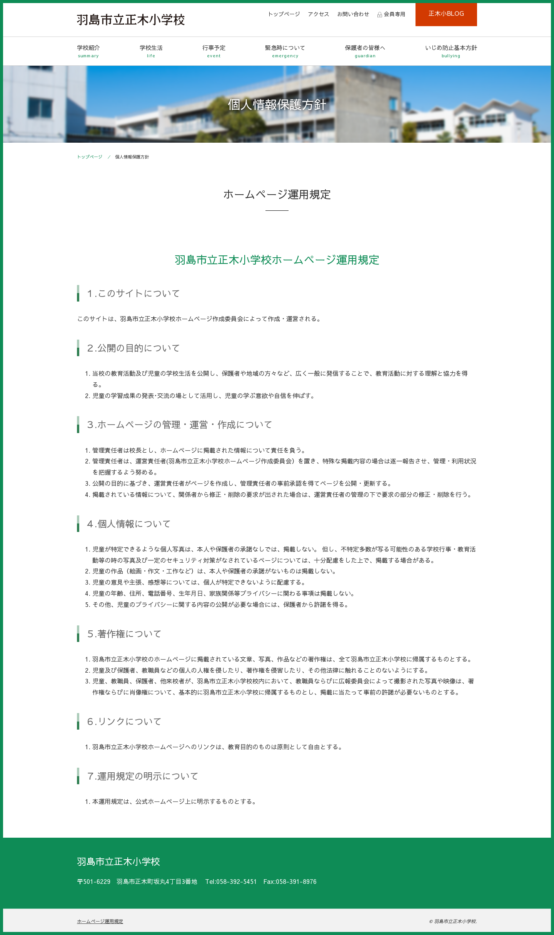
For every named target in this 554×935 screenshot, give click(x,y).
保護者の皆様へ (365, 51)
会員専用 (394, 14)
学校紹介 (88, 51)
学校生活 (151, 51)
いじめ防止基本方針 (451, 51)
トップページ (284, 14)
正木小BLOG (446, 13)
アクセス (318, 14)
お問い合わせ (353, 14)
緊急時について (285, 51)
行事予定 (213, 51)
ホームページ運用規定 (100, 921)
